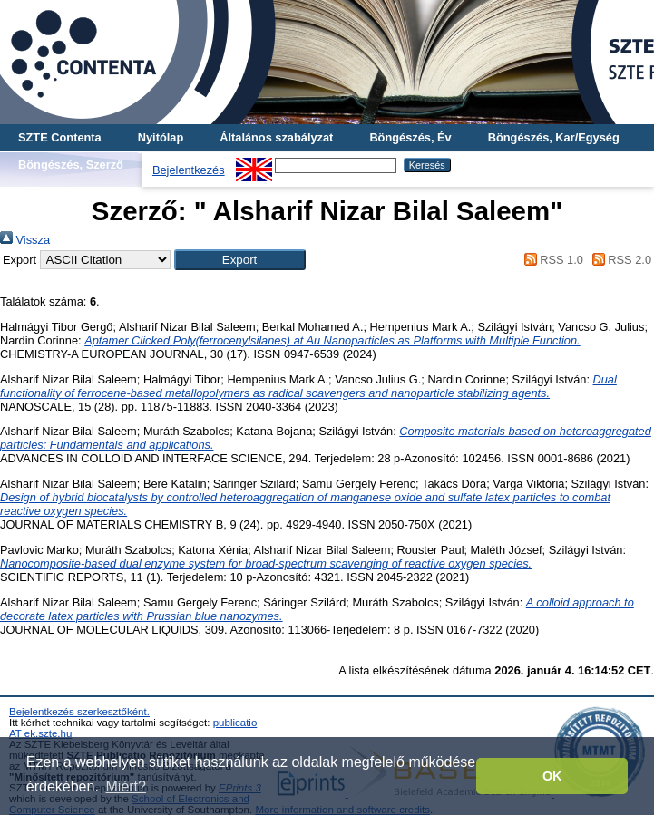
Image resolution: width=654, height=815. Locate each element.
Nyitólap (160, 137)
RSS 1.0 (550, 260)
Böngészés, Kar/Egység (554, 137)
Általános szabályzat (276, 137)
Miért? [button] (126, 786)
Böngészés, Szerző (70, 164)
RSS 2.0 (618, 260)
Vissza (25, 240)
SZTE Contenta (60, 137)
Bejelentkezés (188, 170)
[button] (240, 259)
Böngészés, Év (410, 137)
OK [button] (552, 776)
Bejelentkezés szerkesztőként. (79, 711)
